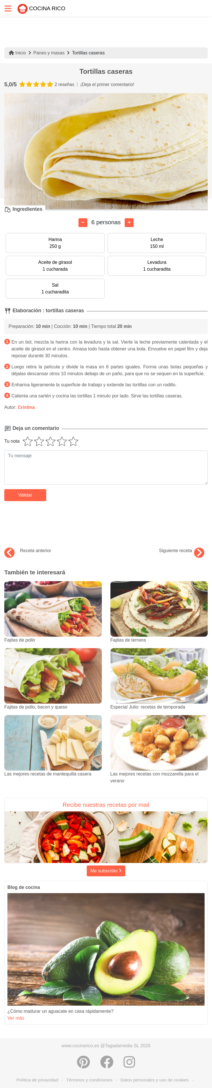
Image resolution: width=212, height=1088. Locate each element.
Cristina (26, 407)
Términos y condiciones (89, 1079)
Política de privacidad (37, 1079)
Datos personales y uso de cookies (154, 1079)
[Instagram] (129, 1062)
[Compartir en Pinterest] (83, 1062)
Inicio (17, 52)
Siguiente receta (181, 550)
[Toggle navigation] (8, 8)
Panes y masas (48, 52)
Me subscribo (106, 870)
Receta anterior (27, 550)
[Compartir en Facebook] (106, 1062)
